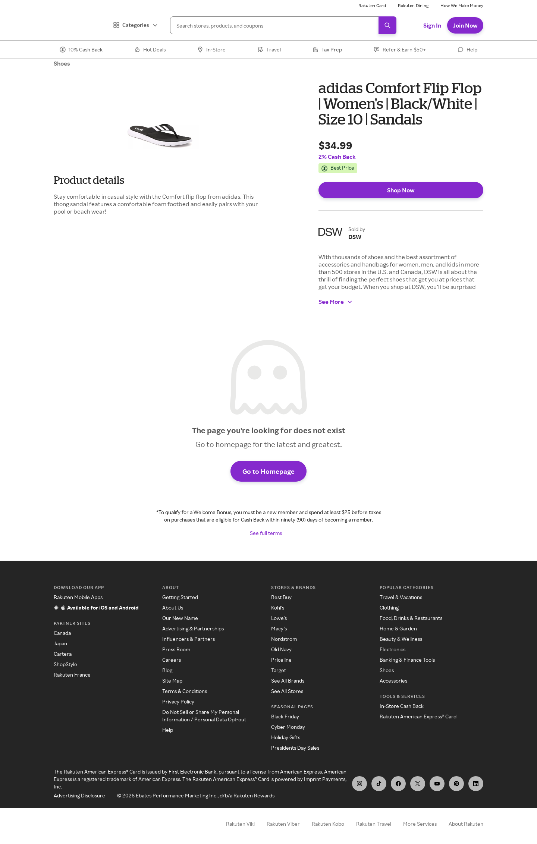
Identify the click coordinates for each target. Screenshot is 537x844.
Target (278, 670)
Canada (62, 633)
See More (335, 301)
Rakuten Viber (283, 824)
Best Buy (281, 597)
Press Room (176, 649)
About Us (172, 607)
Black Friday (285, 716)
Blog (167, 670)
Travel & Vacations (401, 597)
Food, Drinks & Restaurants (411, 618)
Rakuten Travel (373, 824)
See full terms (266, 533)
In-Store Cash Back (402, 706)
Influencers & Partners (188, 639)
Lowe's (279, 618)
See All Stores (287, 691)
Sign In (432, 25)
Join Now (465, 25)
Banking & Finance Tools (407, 659)
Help (167, 730)
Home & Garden (398, 628)
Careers (171, 659)
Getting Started (180, 597)
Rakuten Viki (240, 824)
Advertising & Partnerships (193, 628)
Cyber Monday (288, 727)
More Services (420, 824)
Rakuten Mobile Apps (78, 597)
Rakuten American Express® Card (418, 716)
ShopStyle (65, 664)
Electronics (392, 649)
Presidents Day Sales (295, 747)
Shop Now (400, 190)
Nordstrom (284, 639)
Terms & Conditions (184, 691)
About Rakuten (466, 824)
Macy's (279, 628)
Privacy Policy (178, 701)
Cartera (63, 654)
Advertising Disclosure (79, 795)
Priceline (281, 659)
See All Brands (287, 680)
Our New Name (180, 618)
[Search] (283, 25)
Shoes (62, 63)
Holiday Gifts (285, 737)
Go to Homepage (268, 471)
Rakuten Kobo (328, 824)
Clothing (389, 607)
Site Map (172, 680)
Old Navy (281, 649)
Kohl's (277, 607)
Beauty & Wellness (401, 639)
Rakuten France (72, 674)
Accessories (393, 680)
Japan (60, 643)
